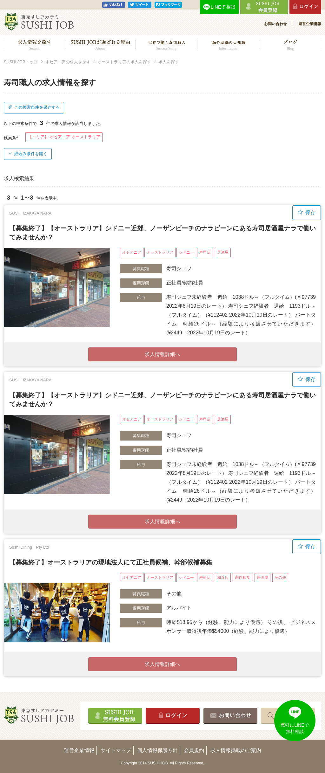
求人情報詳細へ (162, 354)
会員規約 (194, 750)
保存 (306, 212)
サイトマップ (116, 750)
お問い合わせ (275, 24)
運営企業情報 (309, 24)
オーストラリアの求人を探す (124, 61)
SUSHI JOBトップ (21, 61)
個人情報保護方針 (157, 750)
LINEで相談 (223, 7)
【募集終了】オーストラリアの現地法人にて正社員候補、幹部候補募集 (110, 562)
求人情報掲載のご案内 (235, 750)
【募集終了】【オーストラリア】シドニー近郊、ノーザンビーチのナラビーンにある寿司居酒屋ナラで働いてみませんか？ (162, 233)
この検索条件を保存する (34, 107)
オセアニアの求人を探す (67, 61)
